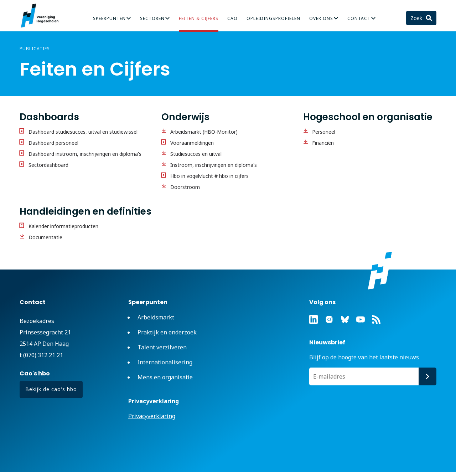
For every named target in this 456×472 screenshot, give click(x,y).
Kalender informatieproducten (63, 226)
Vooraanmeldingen (192, 142)
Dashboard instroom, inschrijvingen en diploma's (84, 153)
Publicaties (35, 49)
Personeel (323, 131)
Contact (358, 18)
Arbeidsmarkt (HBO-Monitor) (204, 131)
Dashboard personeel (53, 142)
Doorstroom (185, 187)
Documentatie (45, 237)
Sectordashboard (48, 164)
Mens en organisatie (165, 377)
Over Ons (321, 18)
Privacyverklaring (151, 416)
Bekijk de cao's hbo (51, 389)
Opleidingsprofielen (273, 18)
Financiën (323, 142)
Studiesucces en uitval (196, 153)
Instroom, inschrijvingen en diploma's (213, 164)
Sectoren (152, 18)
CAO (232, 18)
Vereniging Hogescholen (43, 16)
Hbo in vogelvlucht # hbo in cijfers (209, 176)
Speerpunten (109, 18)
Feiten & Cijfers (198, 18)
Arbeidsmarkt (156, 317)
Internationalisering (165, 362)
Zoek (417, 18)
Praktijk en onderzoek (167, 332)
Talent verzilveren (162, 347)
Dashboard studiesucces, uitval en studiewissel (83, 131)
